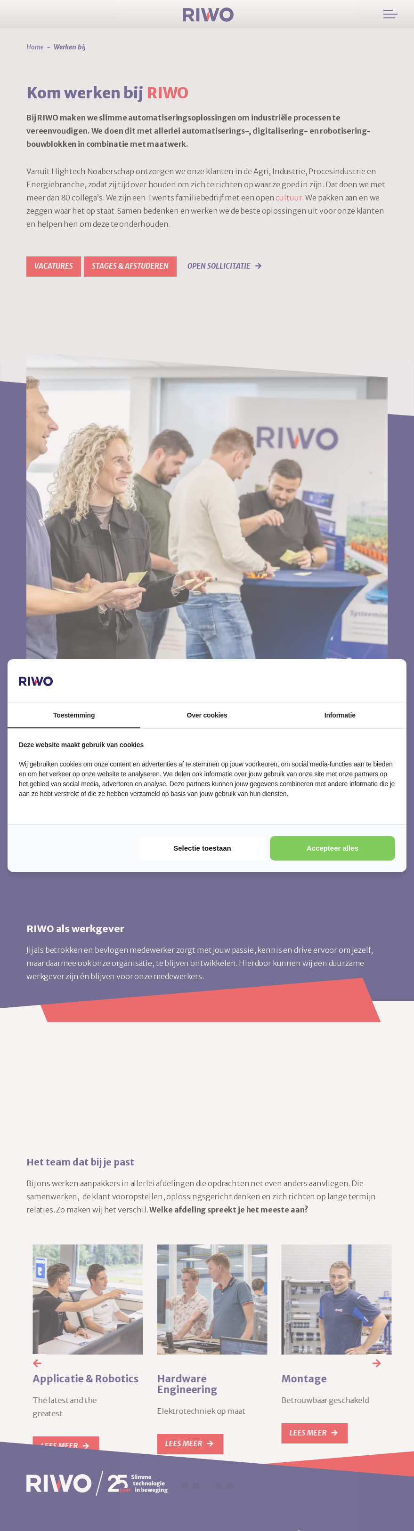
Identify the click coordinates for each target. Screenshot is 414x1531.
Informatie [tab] (340, 715)
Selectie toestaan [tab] (202, 848)
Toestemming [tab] (74, 715)
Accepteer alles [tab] (332, 848)
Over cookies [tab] (207, 715)
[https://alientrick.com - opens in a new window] (360, 680)
